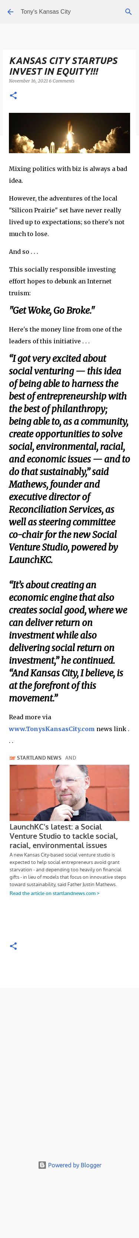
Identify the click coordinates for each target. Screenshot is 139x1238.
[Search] (128, 12)
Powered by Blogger (70, 1165)
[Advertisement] (69, 1074)
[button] (13, 96)
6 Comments (62, 81)
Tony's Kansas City (46, 12)
